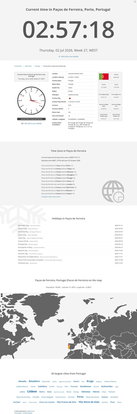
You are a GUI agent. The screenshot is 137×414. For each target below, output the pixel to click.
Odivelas (85, 391)
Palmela (112, 392)
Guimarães (107, 386)
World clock (28, 66)
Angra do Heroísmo (65, 381)
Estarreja (59, 387)
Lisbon (32, 391)
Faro (66, 386)
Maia (49, 391)
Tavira (24, 402)
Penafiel (36, 397)
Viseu (112, 402)
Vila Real (105, 402)
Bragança (99, 381)
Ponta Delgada (47, 397)
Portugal (37, 66)
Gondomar (85, 386)
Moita (69, 392)
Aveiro (76, 381)
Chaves (32, 387)
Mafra (42, 391)
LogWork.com (30, 411)
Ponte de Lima (60, 397)
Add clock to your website (69, 56)
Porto (80, 396)
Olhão (104, 392)
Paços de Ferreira (23, 397)
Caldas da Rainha (110, 381)
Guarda (96, 387)
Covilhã (51, 387)
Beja (83, 381)
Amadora (34, 381)
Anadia (54, 381)
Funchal (74, 386)
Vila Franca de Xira (66, 402)
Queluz (105, 397)
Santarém (114, 397)
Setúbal (16, 402)
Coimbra (42, 386)
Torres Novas (33, 402)
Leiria (22, 391)
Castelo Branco (22, 386)
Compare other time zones (50, 197)
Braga (90, 381)
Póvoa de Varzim (92, 397)
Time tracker (18, 413)
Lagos (117, 387)
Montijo (76, 392)
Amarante (46, 381)
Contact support (27, 413)
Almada (22, 381)
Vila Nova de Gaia (89, 401)
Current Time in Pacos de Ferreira (31, 119)
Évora (119, 402)
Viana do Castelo (46, 402)
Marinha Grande (59, 392)
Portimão (71, 397)
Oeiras (96, 391)
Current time (18, 66)
